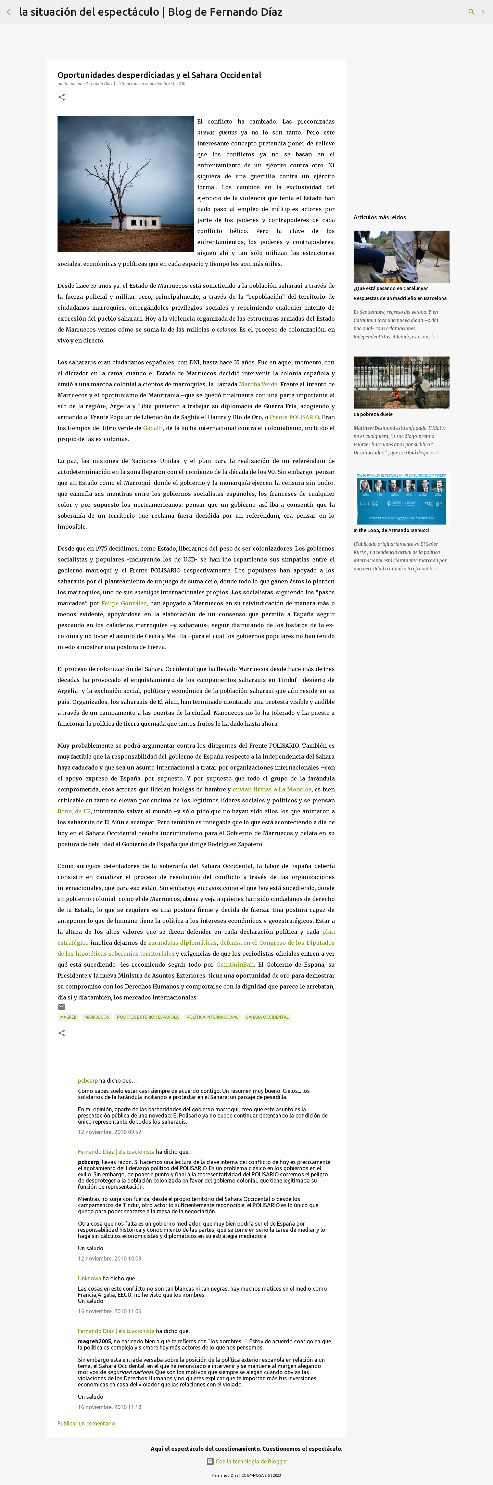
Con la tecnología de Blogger (246, 1461)
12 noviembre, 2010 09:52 (109, 1132)
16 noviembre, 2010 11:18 (109, 1407)
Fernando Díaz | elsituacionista (116, 1152)
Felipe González (124, 603)
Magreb (68, 1017)
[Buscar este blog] (452, 12)
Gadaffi (153, 428)
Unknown (89, 1278)
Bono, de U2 (74, 811)
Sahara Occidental (267, 1017)
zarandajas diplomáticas (182, 942)
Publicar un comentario (86, 1423)
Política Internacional (212, 1017)
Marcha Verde (258, 384)
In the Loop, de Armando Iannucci (391, 530)
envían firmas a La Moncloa (272, 789)
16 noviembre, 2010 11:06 (109, 1311)
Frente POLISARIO (294, 417)
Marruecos (97, 1017)
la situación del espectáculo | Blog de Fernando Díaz (150, 11)
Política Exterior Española (148, 1017)
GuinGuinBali (235, 964)
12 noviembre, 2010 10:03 (109, 1258)
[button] (62, 97)
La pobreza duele (373, 414)
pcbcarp (88, 1080)
